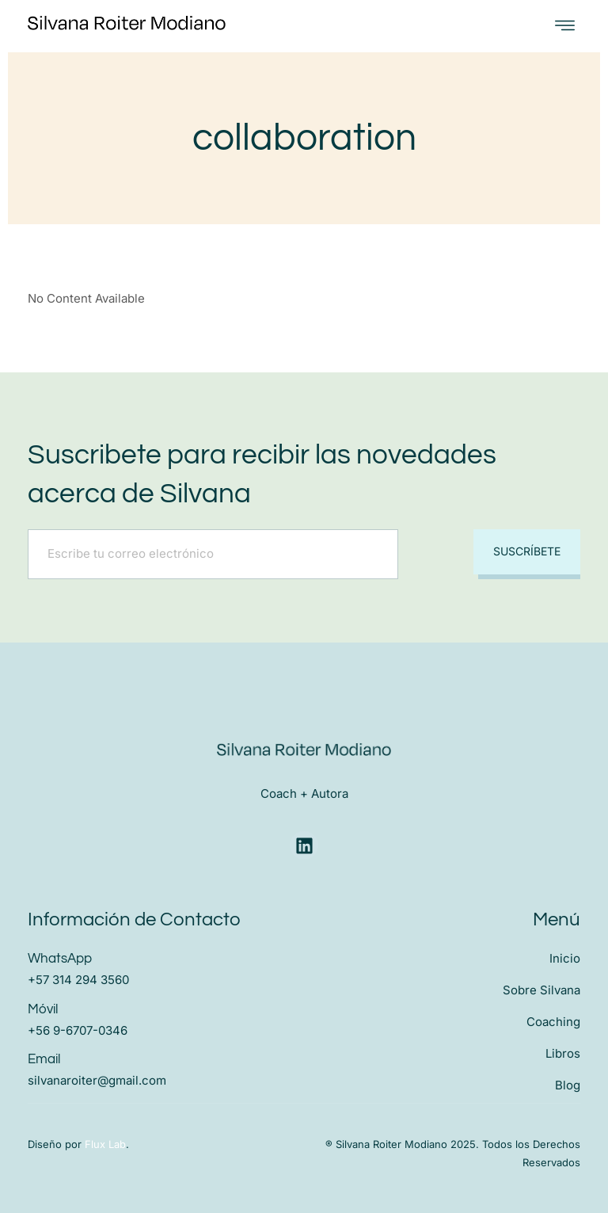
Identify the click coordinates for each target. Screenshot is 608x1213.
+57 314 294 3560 (78, 978)
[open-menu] (564, 26)
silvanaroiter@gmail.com (97, 1077)
